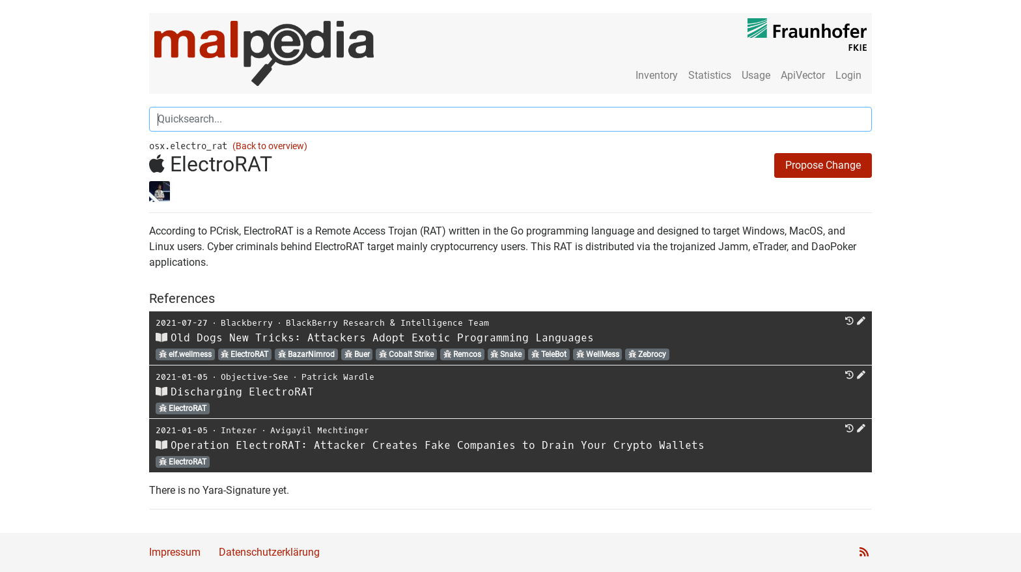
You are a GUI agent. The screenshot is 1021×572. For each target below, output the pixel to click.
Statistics (709, 75)
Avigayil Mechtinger (319, 430)
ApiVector (803, 75)
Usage (756, 75)
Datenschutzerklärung (269, 552)
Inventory (657, 75)
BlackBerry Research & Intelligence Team (387, 322)
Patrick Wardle (337, 376)
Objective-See (254, 376)
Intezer (239, 430)
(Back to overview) (269, 146)
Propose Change (823, 165)
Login (848, 75)
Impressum (175, 552)
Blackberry (247, 322)
